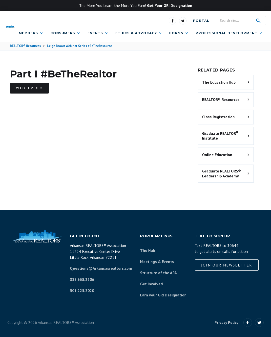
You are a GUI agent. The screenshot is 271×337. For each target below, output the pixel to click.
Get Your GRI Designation (169, 5)
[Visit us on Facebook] (172, 20)
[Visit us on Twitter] (183, 20)
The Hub (147, 250)
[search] (258, 21)
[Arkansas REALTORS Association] (10, 26)
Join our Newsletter (226, 265)
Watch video (29, 88)
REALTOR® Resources (25, 46)
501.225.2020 (82, 290)
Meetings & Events (157, 261)
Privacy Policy (226, 322)
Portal (201, 21)
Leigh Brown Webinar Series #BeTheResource (79, 46)
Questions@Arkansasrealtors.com (101, 268)
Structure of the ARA (158, 272)
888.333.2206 (82, 279)
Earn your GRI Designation (163, 294)
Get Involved (151, 283)
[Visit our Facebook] (247, 322)
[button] (30, 33)
